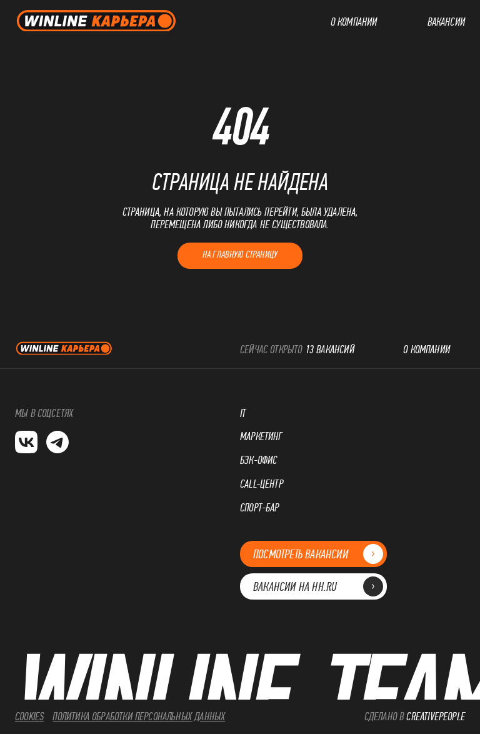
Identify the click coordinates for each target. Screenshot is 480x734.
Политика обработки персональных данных (138, 716)
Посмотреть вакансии (313, 554)
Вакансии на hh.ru (313, 587)
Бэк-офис (258, 460)
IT (243, 413)
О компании (354, 22)
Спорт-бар (259, 508)
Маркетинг (261, 436)
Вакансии (446, 22)
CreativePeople (435, 716)
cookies (29, 716)
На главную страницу (240, 254)
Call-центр (261, 484)
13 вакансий (329, 349)
